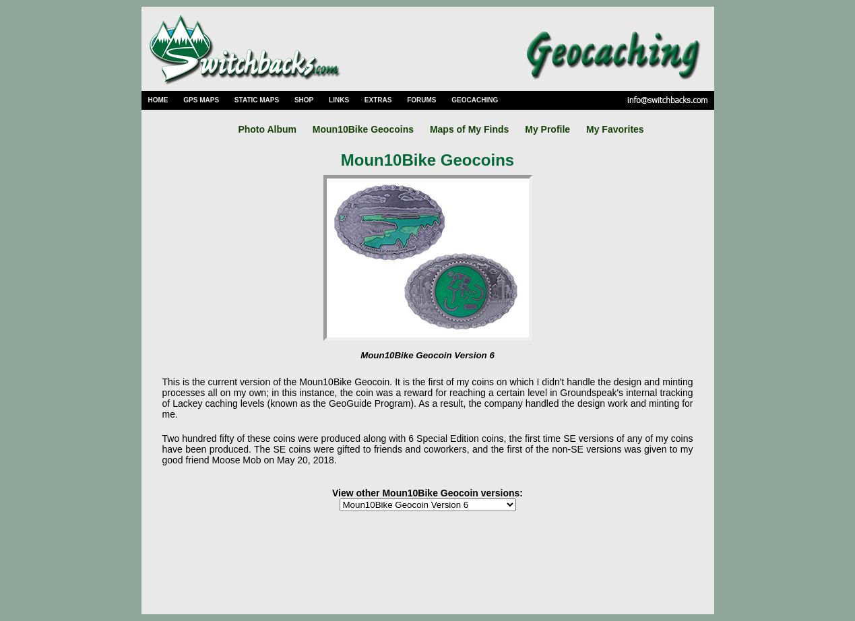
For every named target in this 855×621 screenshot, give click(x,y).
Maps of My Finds (469, 129)
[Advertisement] (428, 563)
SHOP (303, 100)
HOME (158, 100)
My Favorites (615, 129)
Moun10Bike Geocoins (363, 129)
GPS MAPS (201, 100)
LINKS (339, 100)
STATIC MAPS (256, 100)
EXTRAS (378, 100)
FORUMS (421, 100)
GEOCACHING (474, 100)
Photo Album (267, 129)
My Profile (547, 129)
